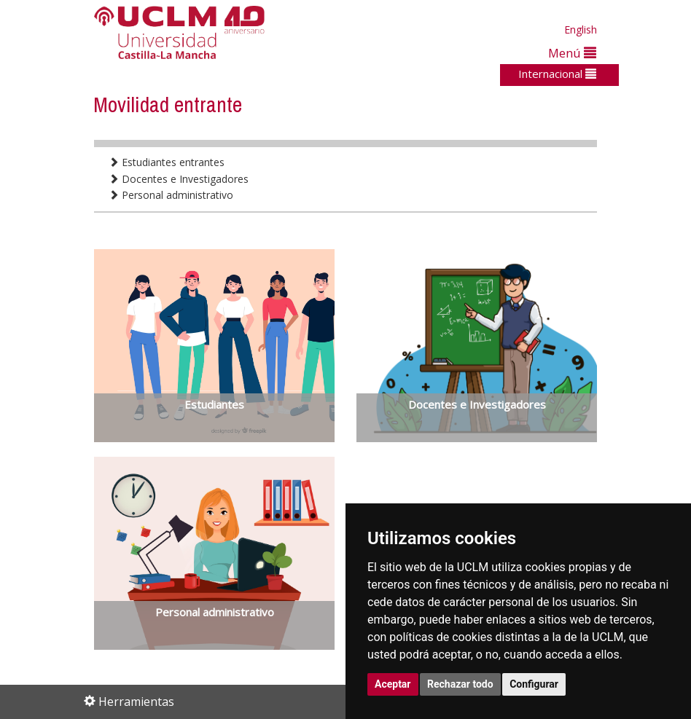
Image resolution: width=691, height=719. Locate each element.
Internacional (557, 73)
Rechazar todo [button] (460, 684)
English (580, 29)
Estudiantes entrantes (167, 162)
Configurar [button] (534, 684)
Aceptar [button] (393, 684)
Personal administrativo (171, 195)
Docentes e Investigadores (179, 179)
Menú (572, 52)
